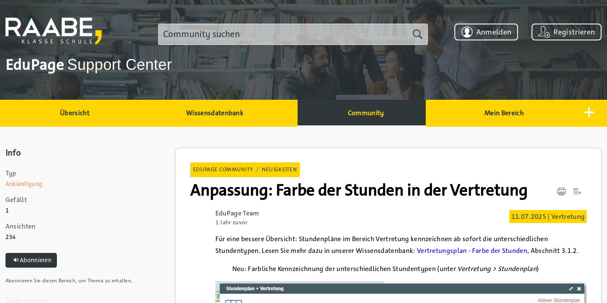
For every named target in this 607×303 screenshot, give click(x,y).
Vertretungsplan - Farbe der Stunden (472, 250)
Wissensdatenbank (214, 113)
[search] (292, 34)
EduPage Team (237, 213)
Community (366, 113)
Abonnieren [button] (31, 260)
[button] (588, 113)
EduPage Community (223, 169)
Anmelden (494, 32)
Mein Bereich (504, 113)
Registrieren (574, 32)
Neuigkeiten (279, 169)
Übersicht (74, 113)
